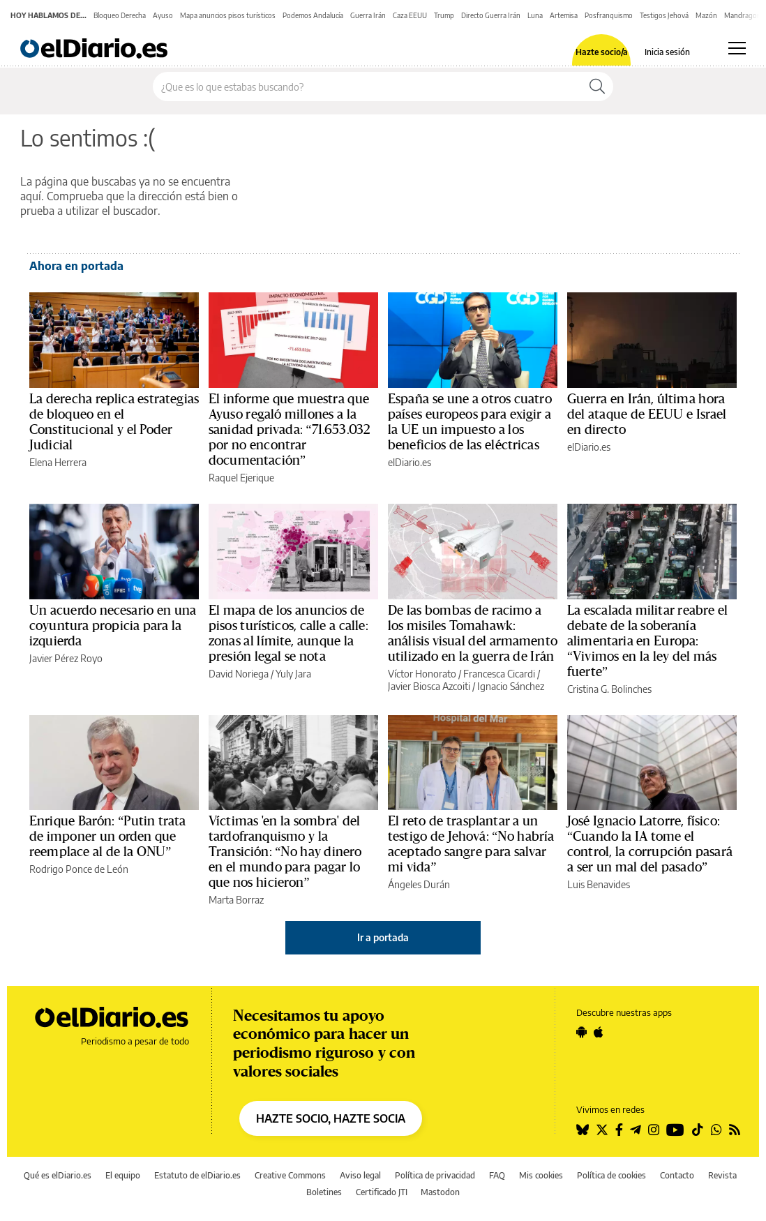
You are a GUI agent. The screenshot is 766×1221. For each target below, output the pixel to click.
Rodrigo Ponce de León (78, 869)
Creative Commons (290, 1175)
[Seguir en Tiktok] (697, 1129)
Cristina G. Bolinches (609, 689)
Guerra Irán (368, 15)
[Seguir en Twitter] (602, 1129)
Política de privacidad (435, 1175)
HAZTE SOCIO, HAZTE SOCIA (330, 1118)
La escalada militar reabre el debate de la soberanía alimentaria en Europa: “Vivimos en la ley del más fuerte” (647, 641)
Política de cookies (611, 1175)
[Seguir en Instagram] (653, 1129)
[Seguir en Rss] (734, 1129)
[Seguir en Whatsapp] (716, 1129)
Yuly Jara (293, 674)
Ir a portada (383, 937)
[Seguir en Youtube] (675, 1129)
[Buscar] (597, 86)
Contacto (677, 1175)
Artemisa (564, 15)
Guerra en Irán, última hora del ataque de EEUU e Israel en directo (647, 414)
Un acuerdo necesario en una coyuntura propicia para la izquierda (112, 626)
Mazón (706, 15)
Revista (722, 1175)
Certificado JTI (381, 1192)
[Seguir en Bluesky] (582, 1129)
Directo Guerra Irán (490, 15)
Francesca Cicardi (499, 674)
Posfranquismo (609, 15)
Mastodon (440, 1192)
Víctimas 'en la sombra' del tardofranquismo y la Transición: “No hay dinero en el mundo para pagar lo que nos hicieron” (285, 852)
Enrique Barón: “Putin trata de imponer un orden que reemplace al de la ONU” (107, 836)
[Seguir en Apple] (598, 1032)
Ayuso (163, 15)
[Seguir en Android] (581, 1032)
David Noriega (239, 674)
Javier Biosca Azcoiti (429, 686)
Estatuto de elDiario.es (197, 1175)
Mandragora (743, 15)
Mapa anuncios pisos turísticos (228, 15)
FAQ (497, 1175)
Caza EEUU (410, 15)
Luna (535, 15)
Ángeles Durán (419, 884)
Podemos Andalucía (313, 15)
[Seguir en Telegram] (635, 1129)
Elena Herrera (58, 462)
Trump (444, 15)
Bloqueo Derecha (119, 15)
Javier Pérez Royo (66, 658)
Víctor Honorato (422, 674)
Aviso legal (360, 1175)
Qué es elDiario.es (57, 1175)
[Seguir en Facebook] (619, 1129)
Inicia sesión (667, 52)
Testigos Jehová (664, 15)
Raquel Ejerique (241, 478)
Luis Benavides (598, 884)
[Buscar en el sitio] (367, 86)
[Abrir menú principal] (737, 48)
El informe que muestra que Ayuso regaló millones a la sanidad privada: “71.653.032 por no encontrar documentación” (289, 429)
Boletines (324, 1192)
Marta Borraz (236, 900)
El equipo (122, 1175)
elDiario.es (409, 462)
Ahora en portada (76, 266)
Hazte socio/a (602, 52)
